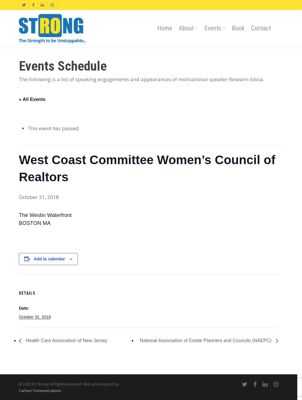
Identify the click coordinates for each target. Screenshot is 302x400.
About (188, 28)
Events (215, 28)
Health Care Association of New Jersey (65, 340)
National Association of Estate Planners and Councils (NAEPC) (206, 340)
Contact (261, 28)
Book (238, 28)
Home (164, 28)
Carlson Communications (40, 390)
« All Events (32, 99)
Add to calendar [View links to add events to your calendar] (49, 259)
